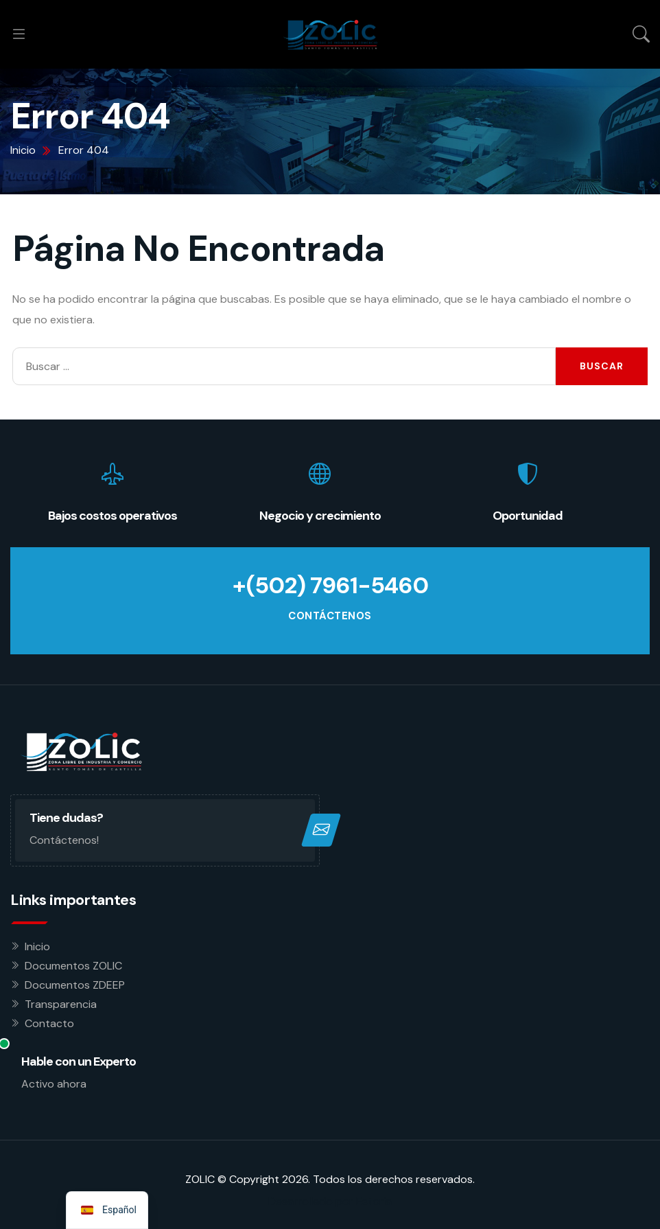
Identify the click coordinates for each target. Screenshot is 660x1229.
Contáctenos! (64, 840)
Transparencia (61, 1003)
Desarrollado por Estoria (330, 1200)
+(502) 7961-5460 (330, 586)
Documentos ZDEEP (75, 984)
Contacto (49, 1022)
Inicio (37, 946)
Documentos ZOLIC (73, 965)
